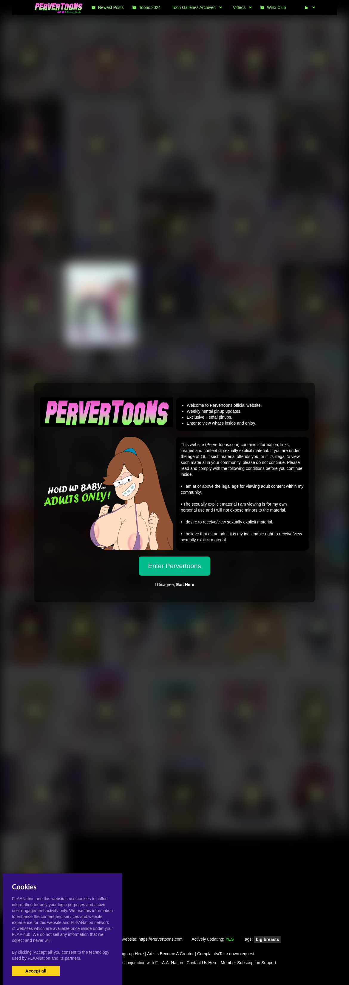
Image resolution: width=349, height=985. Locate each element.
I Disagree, (174, 584)
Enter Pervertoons (174, 566)
